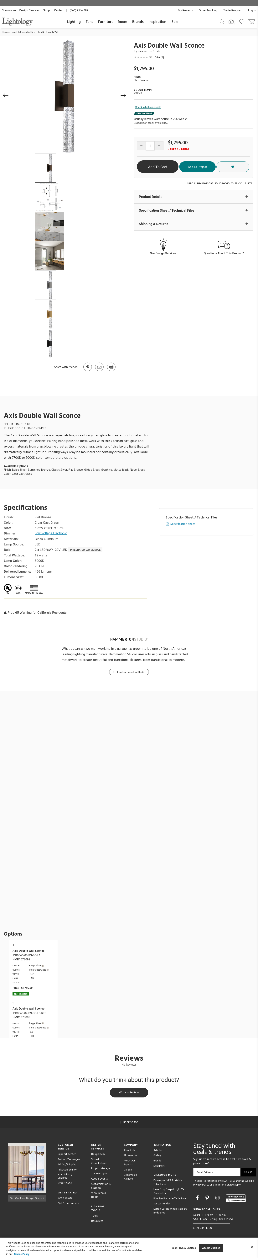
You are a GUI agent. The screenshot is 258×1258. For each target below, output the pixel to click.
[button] (6, 95)
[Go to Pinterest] (87, 371)
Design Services (29, 10)
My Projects (185, 10)
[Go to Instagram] (218, 1198)
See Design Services (163, 253)
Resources (97, 1221)
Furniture (105, 22)
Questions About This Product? (224, 253)
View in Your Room (98, 1196)
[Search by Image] (231, 22)
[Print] (111, 371)
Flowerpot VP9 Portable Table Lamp (167, 1183)
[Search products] (222, 21)
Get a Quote (65, 1199)
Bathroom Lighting (26, 32)
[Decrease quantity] (141, 145)
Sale (175, 22)
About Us (129, 1151)
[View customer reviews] (235, 1199)
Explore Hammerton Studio (129, 672)
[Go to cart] (252, 21)
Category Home (9, 32)
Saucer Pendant (162, 1204)
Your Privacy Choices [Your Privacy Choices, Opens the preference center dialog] (184, 1247)
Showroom (9, 10)
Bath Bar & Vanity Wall (48, 32)
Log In (252, 10)
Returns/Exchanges (69, 1160)
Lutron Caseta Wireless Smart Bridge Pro (170, 1211)
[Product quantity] (150, 146)
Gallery (157, 1156)
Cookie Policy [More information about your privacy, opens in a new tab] (21, 1254)
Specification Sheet (182, 524)
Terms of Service (224, 1185)
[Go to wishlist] (242, 21)
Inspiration (157, 22)
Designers (158, 1166)
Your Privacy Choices (65, 1177)
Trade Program (232, 10)
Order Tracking (208, 10)
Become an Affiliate (130, 1177)
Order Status (65, 1183)
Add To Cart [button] (169, 167)
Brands (138, 22)
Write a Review (129, 1093)
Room (122, 22)
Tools (94, 1216)
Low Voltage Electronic (51, 533)
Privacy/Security (67, 1170)
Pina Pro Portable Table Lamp (170, 1199)
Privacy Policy (201, 1185)
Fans (89, 22)
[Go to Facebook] (198, 1198)
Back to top (129, 1122)
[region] (129, 1247)
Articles (157, 1151)
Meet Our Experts (129, 1163)
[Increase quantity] (158, 145)
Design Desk (98, 1155)
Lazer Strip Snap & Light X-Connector (168, 1192)
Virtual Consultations (99, 1162)
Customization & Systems (101, 1186)
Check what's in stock (148, 107)
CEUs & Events (99, 1179)
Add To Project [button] (218, 166)
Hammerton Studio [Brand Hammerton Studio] (149, 51)
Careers (128, 1170)
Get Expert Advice (68, 1204)
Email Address (205, 1172)
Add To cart (21, 994)
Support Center (53, 10)
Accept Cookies (211, 1247)
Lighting (74, 22)
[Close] (252, 1247)
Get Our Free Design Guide (27, 1198)
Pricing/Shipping (67, 1165)
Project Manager (101, 1169)
